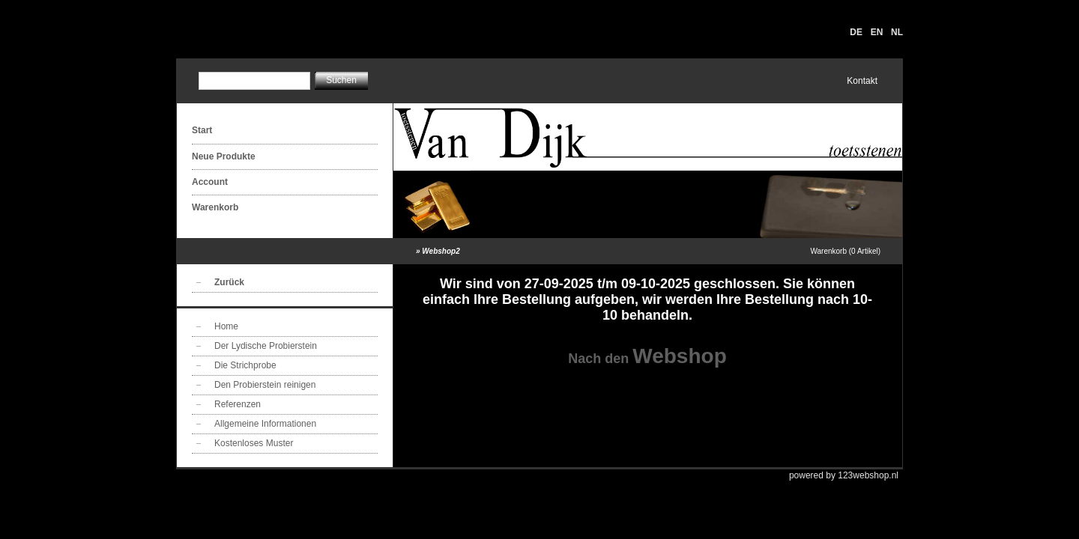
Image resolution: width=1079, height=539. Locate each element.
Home (226, 326)
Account (210, 182)
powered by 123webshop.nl (843, 475)
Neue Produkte (224, 156)
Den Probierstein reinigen (264, 385)
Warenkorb (215, 207)
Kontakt (862, 80)
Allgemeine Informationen (265, 423)
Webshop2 (440, 251)
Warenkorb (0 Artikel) (845, 251)
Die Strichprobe (245, 365)
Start (202, 130)
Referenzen (237, 404)
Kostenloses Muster (253, 443)
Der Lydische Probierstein (265, 346)
